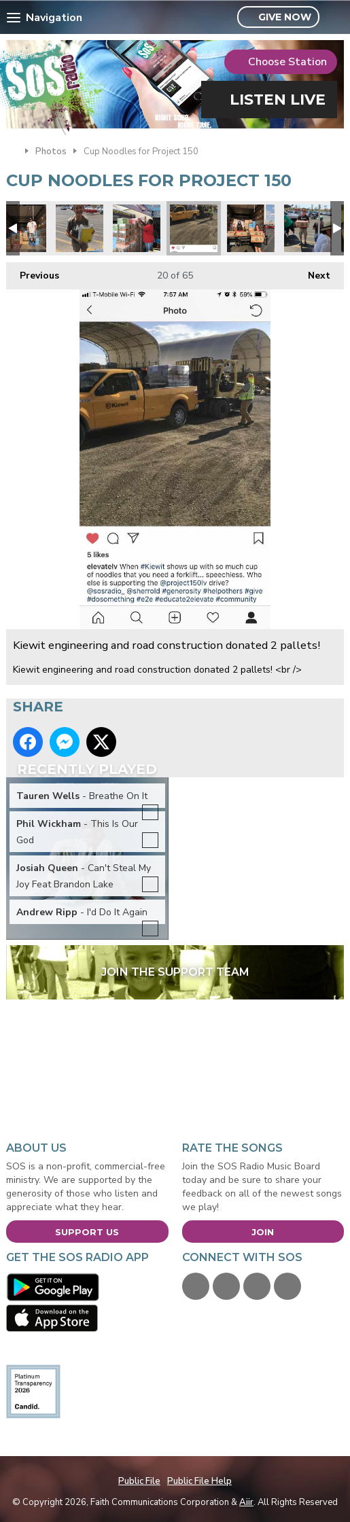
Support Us (87, 1231)
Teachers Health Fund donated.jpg (251, 228)
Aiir (246, 1502)
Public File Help (199, 1481)
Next (312, 272)
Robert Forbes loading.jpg (136, 228)
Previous (32, 272)
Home (12, 150)
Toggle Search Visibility (335, 18)
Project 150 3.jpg (308, 228)
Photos (51, 151)
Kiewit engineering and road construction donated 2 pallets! (193, 228)
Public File (139, 1481)
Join (262, 1231)
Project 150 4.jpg (79, 228)
